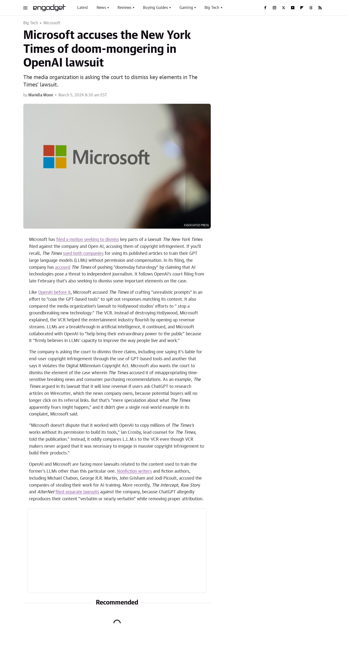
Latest (82, 8)
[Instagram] (274, 7)
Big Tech (211, 8)
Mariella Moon (40, 95)
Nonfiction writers (134, 471)
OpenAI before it (54, 292)
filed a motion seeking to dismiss (87, 240)
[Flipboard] (301, 7)
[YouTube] (292, 7)
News (101, 8)
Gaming (186, 8)
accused (62, 267)
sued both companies (83, 253)
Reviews (124, 8)
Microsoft (52, 23)
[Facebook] (265, 7)
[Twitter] (283, 7)
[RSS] (320, 7)
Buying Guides (155, 8)
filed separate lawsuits (77, 492)
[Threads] (311, 7)
